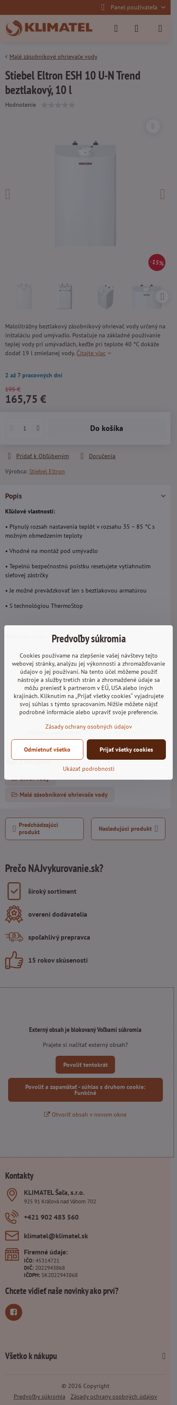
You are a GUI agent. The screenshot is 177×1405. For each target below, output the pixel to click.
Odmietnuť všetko (47, 749)
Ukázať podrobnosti (89, 768)
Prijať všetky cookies (126, 749)
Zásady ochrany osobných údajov (88, 726)
